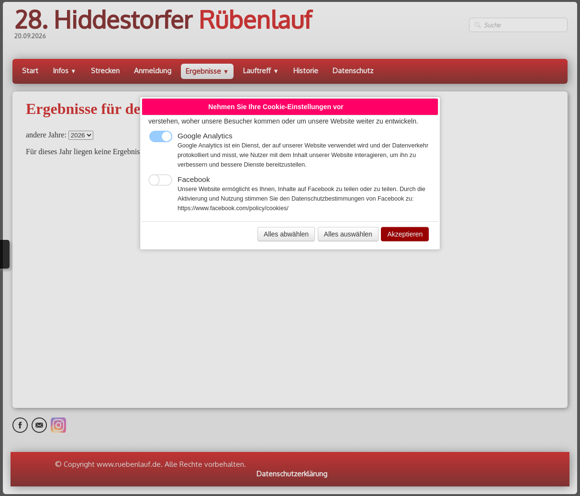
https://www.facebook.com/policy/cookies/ (233, 208)
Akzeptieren (405, 234)
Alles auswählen (348, 234)
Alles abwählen (286, 234)
